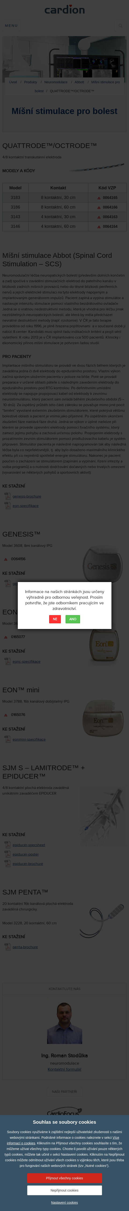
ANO (72, 619)
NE (55, 619)
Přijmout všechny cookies (64, 1178)
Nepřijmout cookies (64, 1190)
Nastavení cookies (64, 1202)
